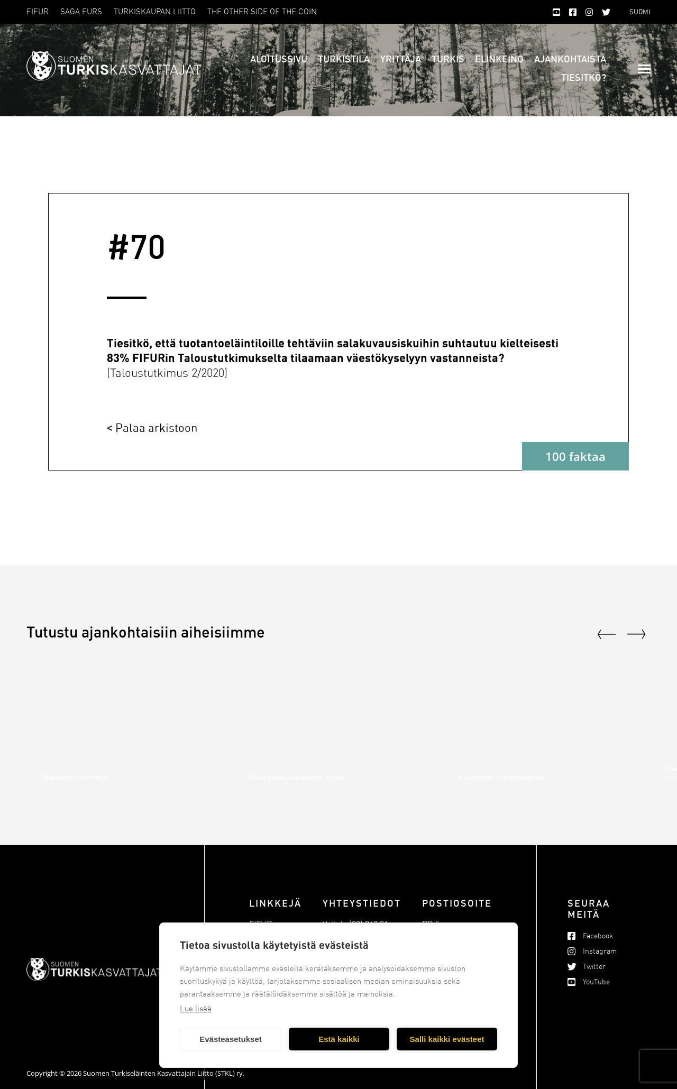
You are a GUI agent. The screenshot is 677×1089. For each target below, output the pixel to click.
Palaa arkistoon (156, 427)
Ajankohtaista (570, 58)
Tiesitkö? (583, 77)
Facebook (598, 935)
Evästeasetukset (230, 1039)
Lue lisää (196, 1008)
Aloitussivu (278, 58)
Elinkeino (499, 58)
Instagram (600, 951)
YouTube (596, 981)
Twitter (594, 966)
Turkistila (344, 58)
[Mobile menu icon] (644, 69)
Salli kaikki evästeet (447, 1039)
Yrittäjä (400, 58)
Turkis (448, 58)
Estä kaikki (339, 1039)
